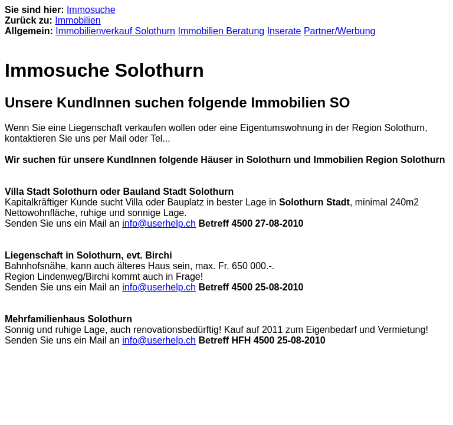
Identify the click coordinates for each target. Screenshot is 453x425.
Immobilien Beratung (221, 31)
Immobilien (77, 20)
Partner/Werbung (340, 31)
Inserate (284, 31)
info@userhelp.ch (159, 223)
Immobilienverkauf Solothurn (115, 31)
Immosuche (91, 10)
